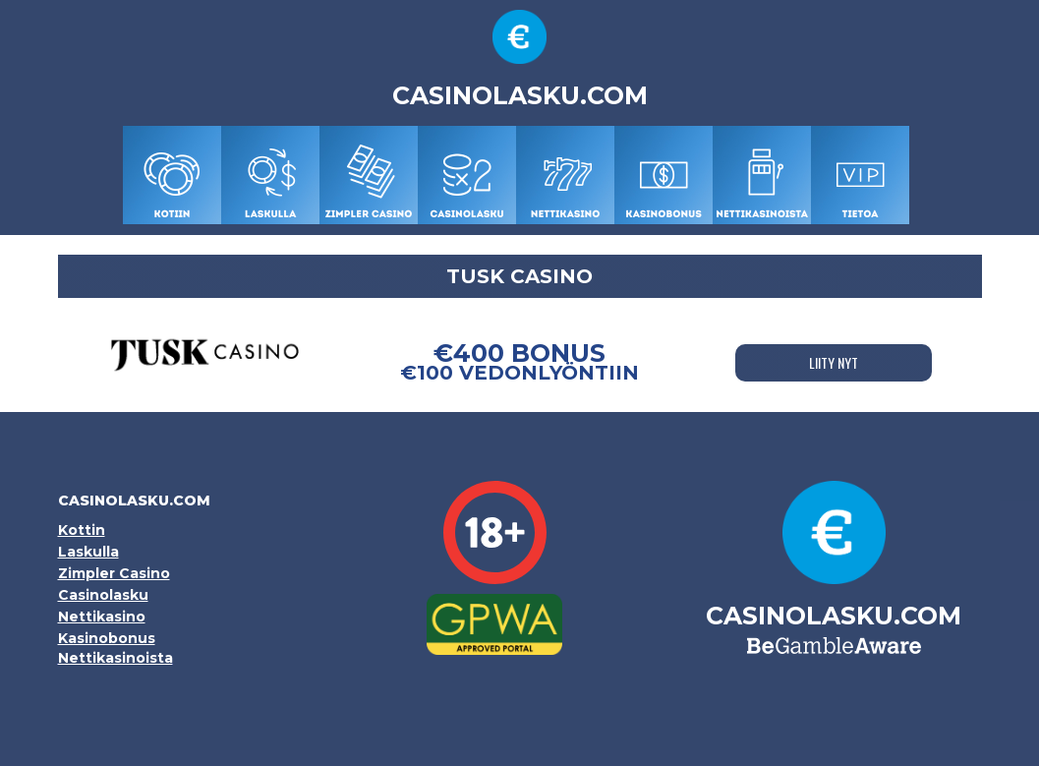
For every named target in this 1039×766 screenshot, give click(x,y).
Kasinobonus (106, 638)
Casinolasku (103, 595)
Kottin (81, 530)
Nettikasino (101, 616)
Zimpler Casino (114, 573)
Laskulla (88, 551)
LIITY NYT (833, 362)
